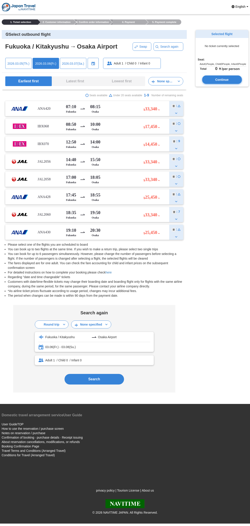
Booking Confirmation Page (20, 446)
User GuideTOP (13, 424)
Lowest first (122, 81)
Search (94, 379)
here (109, 272)
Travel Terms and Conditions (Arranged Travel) (34, 450)
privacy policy (105, 490)
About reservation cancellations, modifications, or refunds (41, 442)
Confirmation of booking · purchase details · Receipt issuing (42, 437)
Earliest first (28, 81)
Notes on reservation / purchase (23, 433)
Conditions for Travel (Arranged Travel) (28, 455)
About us (148, 490)
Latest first (75, 81)
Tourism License (128, 490)
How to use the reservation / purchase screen (33, 428)
